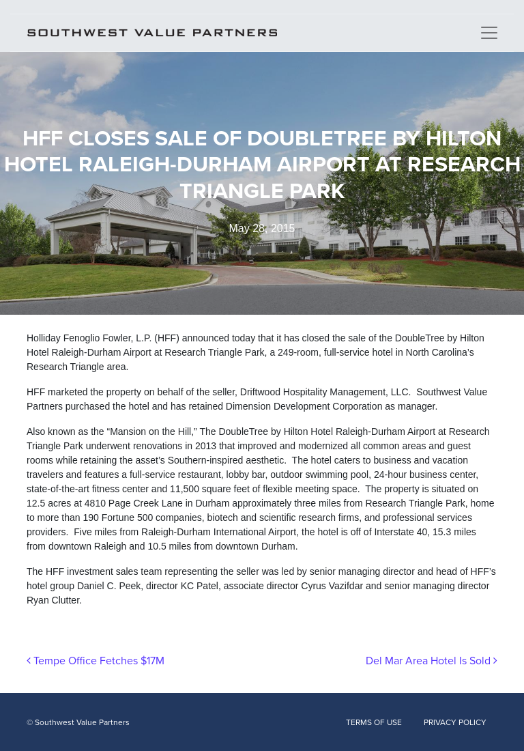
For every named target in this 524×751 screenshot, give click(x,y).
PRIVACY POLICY (455, 722)
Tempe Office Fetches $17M (95, 661)
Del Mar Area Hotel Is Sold (431, 661)
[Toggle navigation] (489, 33)
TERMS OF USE (374, 722)
